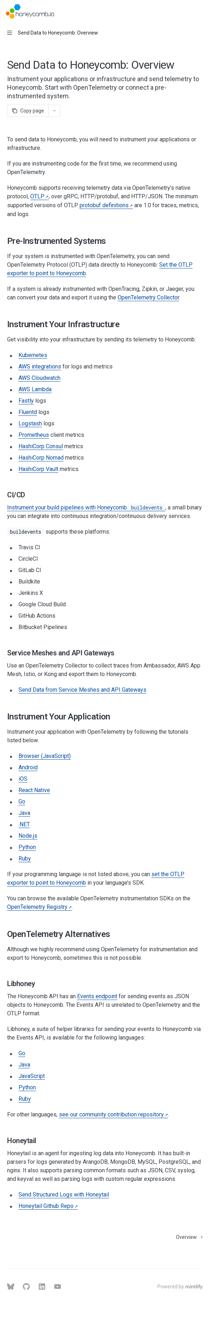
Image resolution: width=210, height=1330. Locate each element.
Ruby (24, 858)
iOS (22, 778)
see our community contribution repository (111, 1114)
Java (24, 813)
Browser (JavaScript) (44, 756)
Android (28, 767)
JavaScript (31, 1076)
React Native (34, 790)
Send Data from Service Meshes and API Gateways (82, 689)
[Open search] (187, 11)
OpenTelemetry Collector (148, 297)
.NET (24, 824)
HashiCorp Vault (38, 469)
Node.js (27, 835)
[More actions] (200, 11)
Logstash (30, 423)
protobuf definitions (104, 205)
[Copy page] (27, 111)
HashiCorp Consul (40, 446)
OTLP (37, 196)
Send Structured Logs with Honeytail (63, 1194)
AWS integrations (39, 366)
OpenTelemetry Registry (37, 907)
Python (27, 847)
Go (21, 801)
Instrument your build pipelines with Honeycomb (86, 507)
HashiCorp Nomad (41, 457)
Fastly (26, 400)
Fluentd (27, 412)
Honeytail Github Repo (46, 1206)
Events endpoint (97, 996)
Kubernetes (32, 355)
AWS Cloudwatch (39, 378)
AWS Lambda (35, 389)
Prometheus (33, 434)
